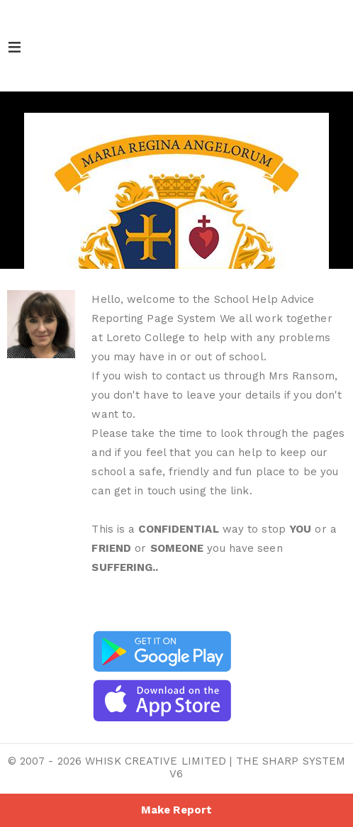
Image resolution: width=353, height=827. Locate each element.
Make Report (176, 810)
